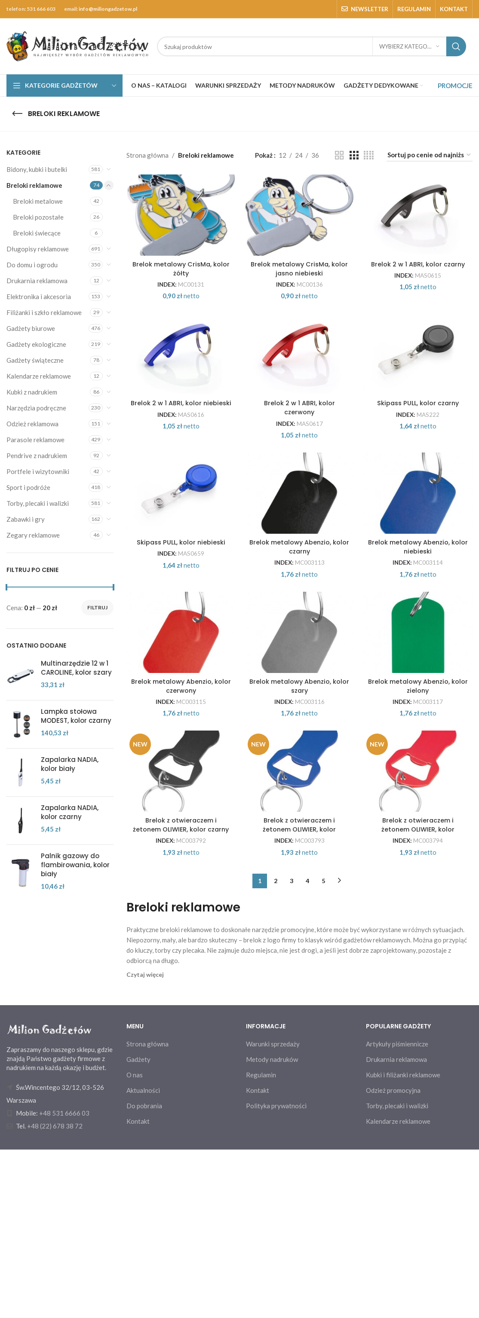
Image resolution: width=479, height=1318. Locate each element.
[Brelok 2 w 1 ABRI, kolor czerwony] (299, 404)
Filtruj (97, 607)
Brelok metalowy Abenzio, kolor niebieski (419, 646)
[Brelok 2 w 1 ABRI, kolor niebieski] (179, 404)
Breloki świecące (37, 233)
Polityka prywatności (276, 1274)
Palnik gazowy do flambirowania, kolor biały (75, 864)
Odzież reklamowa (32, 424)
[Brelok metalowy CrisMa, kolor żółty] (179, 230)
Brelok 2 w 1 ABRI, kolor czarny (419, 294)
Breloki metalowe (38, 201)
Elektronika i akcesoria (38, 296)
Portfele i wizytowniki (37, 471)
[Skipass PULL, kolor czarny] (419, 404)
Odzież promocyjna (393, 1258)
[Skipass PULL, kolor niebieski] (179, 577)
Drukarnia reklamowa (37, 280)
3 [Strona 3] (291, 1048)
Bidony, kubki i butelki (36, 169)
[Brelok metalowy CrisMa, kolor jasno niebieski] (299, 230)
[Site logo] (77, 45)
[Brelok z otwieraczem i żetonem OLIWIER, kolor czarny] (179, 924)
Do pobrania (144, 1274)
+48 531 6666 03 (64, 1281)
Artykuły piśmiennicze (397, 1212)
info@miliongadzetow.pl (108, 9)
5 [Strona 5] (323, 1048)
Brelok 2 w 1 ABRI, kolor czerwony (299, 473)
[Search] (311, 46)
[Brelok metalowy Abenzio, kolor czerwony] (179, 751)
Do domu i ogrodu (32, 265)
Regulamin (261, 1243)
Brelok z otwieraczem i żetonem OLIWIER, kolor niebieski (299, 997)
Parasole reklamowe (35, 439)
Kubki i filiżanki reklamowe (403, 1243)
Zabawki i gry (25, 519)
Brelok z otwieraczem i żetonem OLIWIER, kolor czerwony (419, 997)
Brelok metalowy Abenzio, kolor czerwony (180, 819)
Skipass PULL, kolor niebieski (179, 641)
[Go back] (17, 113)
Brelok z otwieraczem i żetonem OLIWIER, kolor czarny (180, 997)
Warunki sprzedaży (273, 1212)
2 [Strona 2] (275, 1048)
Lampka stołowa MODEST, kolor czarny (76, 716)
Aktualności (143, 1258)
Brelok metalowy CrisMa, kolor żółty (180, 299)
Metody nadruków (272, 1227)
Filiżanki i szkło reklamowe (44, 312)
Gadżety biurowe (30, 328)
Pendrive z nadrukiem (36, 455)
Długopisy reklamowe (37, 249)
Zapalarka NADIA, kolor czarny (69, 812)
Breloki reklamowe (34, 185)
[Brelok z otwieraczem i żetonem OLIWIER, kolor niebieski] (299, 924)
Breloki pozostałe (38, 217)
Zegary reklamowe (33, 535)
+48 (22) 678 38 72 (55, 1294)
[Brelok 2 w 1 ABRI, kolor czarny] (419, 230)
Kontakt (138, 1289)
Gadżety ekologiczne (36, 344)
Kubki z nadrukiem (31, 392)
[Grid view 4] (369, 155)
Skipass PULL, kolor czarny (419, 468)
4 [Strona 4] (307, 1048)
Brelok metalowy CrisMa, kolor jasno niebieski (299, 299)
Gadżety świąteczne (35, 360)
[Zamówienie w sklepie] (430, 155)
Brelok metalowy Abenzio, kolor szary (299, 819)
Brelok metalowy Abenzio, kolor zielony (419, 819)
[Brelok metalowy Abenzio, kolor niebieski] (419, 577)
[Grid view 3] (354, 155)
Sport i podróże (28, 487)
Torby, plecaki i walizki (37, 503)
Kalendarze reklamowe (38, 376)
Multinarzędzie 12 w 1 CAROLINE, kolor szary (76, 668)
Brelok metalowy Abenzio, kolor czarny (299, 646)
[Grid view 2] (339, 155)
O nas (134, 1243)
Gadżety (138, 1227)
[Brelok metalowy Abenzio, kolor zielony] (419, 751)
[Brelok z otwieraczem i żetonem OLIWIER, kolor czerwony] (419, 924)
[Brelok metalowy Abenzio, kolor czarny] (299, 577)
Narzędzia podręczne (36, 408)
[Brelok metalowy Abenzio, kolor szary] (299, 751)
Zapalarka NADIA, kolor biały (69, 764)
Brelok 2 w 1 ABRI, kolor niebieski (179, 473)
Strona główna (147, 155)
